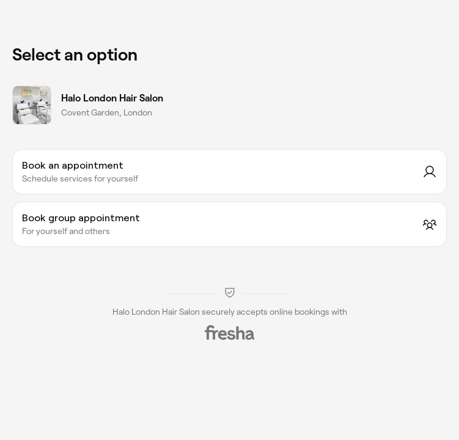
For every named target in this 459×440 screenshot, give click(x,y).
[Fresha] (230, 332)
